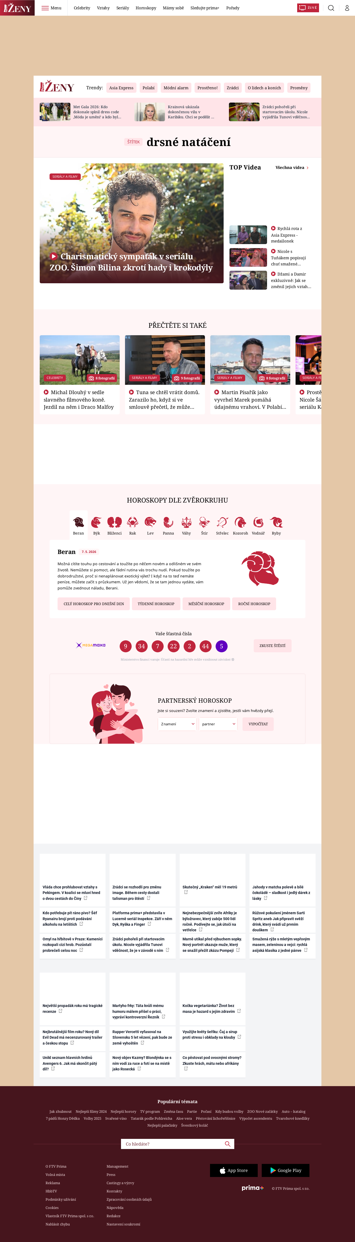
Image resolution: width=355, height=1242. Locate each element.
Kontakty (114, 1191)
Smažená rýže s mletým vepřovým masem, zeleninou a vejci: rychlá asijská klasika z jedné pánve (281, 945)
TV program (150, 1111)
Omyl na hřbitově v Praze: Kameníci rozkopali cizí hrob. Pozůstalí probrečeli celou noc (73, 945)
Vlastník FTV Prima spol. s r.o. (70, 1215)
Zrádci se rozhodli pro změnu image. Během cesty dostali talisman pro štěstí (136, 893)
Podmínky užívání (61, 1199)
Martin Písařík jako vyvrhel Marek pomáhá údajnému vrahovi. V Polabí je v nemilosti (248, 403)
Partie (192, 1111)
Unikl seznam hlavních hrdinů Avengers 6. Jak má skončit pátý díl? (70, 1063)
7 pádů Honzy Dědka (63, 1118)
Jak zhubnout (61, 1111)
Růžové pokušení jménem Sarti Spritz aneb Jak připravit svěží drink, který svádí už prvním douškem (278, 921)
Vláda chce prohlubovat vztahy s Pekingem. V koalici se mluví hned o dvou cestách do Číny (71, 893)
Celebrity (82, 7)
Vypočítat (255, 721)
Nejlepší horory (123, 1111)
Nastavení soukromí (123, 1224)
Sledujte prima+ (205, 7)
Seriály (122, 7)
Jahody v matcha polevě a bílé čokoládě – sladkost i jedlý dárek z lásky (281, 893)
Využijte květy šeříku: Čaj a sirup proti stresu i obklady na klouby (212, 1034)
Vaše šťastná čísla (173, 633)
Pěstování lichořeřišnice (215, 1118)
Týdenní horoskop (156, 603)
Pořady (232, 7)
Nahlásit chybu (58, 1224)
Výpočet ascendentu (255, 1118)
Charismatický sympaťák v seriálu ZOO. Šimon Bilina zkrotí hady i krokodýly (131, 262)
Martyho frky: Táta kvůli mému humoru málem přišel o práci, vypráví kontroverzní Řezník (138, 1011)
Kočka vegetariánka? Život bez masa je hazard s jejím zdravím (212, 1008)
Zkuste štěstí (272, 645)
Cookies (52, 1207)
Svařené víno (116, 1118)
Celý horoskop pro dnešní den (94, 603)
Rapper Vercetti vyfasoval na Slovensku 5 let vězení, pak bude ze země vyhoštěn (142, 1037)
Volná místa (55, 1174)
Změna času (173, 1111)
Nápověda (115, 1207)
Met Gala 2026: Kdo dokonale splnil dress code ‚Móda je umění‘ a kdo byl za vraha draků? (96, 114)
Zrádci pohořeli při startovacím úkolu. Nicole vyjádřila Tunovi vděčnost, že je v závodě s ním (286, 114)
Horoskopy (146, 7)
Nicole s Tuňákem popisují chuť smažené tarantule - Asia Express (288, 263)
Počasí (206, 1111)
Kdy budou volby (229, 1111)
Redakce (113, 1215)
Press (111, 1174)
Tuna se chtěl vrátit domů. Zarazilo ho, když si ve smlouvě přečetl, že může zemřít (164, 403)
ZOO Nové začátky (262, 1111)
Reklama (53, 1182)
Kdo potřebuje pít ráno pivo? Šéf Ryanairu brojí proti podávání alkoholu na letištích (70, 919)
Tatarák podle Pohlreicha (151, 1118)
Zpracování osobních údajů (129, 1199)
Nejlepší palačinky (162, 1125)
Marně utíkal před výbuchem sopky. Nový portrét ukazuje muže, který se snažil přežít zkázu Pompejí (212, 945)
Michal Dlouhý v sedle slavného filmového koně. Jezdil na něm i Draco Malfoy (79, 399)
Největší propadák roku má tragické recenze (73, 1008)
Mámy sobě (173, 7)
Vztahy (103, 7)
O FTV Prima (56, 1166)
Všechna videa (290, 167)
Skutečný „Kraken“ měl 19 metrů (210, 889)
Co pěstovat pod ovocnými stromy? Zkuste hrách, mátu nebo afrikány (212, 1062)
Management (117, 1166)
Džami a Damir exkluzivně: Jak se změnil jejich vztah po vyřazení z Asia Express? (289, 286)
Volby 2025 (92, 1118)
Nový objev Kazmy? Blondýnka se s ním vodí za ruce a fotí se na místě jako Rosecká (141, 1063)
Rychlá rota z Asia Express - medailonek (286, 235)
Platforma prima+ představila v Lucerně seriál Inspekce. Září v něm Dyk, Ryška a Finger (142, 919)
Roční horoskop (254, 603)
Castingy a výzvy (120, 1182)
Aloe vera (184, 1118)
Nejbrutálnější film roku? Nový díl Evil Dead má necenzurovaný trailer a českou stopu (72, 1037)
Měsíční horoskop (206, 603)
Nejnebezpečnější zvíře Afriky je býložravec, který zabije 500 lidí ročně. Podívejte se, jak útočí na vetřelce (210, 921)
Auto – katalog (293, 1111)
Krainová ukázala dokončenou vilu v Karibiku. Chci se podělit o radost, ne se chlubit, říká (190, 114)
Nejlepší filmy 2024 (91, 1111)
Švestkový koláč (194, 1125)
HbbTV (51, 1191)
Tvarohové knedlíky (292, 1118)
